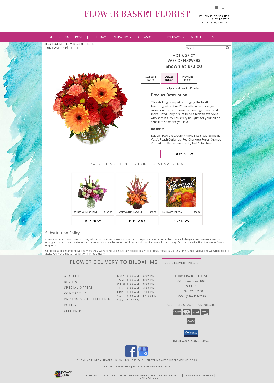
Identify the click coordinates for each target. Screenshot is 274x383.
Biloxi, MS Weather (117, 366)
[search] (228, 48)
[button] (219, 7)
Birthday (98, 37)
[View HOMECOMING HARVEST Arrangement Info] (137, 192)
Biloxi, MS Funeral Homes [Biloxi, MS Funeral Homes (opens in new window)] (94, 360)
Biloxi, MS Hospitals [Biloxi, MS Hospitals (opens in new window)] (129, 360)
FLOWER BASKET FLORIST (137, 14)
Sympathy (122, 37)
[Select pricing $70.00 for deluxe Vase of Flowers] (169, 78)
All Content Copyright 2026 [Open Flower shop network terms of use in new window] (102, 375)
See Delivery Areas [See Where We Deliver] (182, 263)
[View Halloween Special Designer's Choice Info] (181, 192)
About (198, 37)
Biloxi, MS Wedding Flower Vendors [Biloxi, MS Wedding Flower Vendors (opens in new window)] (172, 360)
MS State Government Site (151, 366)
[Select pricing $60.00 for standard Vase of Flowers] (150, 78)
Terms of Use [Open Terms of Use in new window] (148, 377)
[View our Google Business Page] (143, 355)
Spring (63, 37)
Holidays (175, 37)
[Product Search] (205, 48)
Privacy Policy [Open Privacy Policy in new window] (170, 375)
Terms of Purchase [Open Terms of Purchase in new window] (198, 375)
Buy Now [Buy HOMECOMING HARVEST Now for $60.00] (137, 220)
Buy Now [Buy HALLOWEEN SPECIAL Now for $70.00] (181, 220)
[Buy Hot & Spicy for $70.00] (183, 154)
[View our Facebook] (131, 355)
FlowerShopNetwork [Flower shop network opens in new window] (140, 375)
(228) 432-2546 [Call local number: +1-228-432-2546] (220, 22)
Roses (79, 37)
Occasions (149, 37)
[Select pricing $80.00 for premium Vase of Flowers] (187, 78)
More (218, 37)
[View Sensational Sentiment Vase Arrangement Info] (93, 192)
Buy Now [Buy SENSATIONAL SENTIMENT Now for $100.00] (93, 220)
